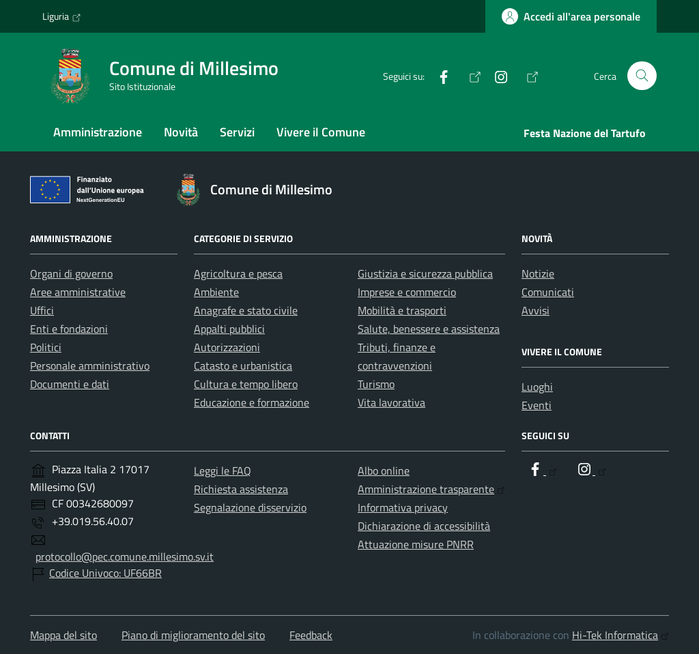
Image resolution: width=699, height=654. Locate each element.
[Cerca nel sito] (642, 76)
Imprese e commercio (407, 292)
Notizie (538, 273)
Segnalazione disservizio (250, 507)
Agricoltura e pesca (238, 273)
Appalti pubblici (229, 329)
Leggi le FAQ (222, 470)
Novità (181, 132)
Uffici (42, 310)
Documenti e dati (69, 384)
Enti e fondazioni (69, 329)
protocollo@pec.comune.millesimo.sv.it (124, 556)
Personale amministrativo (89, 365)
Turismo (376, 384)
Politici (45, 347)
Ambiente (216, 292)
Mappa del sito (63, 635)
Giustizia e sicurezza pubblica (425, 273)
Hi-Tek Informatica (620, 635)
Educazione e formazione (251, 402)
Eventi (537, 405)
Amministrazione (97, 132)
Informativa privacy (403, 507)
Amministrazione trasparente (431, 489)
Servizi (237, 132)
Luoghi (537, 386)
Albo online (384, 470)
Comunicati (548, 292)
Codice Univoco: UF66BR (105, 573)
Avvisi (536, 310)
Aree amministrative (78, 292)
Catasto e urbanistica (243, 365)
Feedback (310, 635)
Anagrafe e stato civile (246, 310)
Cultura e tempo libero (246, 384)
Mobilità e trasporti (402, 310)
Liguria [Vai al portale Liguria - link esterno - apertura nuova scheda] (61, 16)
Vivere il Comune (320, 132)
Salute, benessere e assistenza (429, 329)
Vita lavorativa (391, 402)
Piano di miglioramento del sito (193, 635)
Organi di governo (71, 273)
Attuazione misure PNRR (416, 544)
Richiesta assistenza (241, 489)
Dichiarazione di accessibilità (424, 526)
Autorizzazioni (227, 347)
